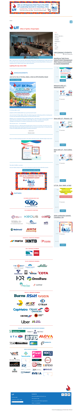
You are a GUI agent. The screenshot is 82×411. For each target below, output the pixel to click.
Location (57, 76)
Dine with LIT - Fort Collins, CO (63, 150)
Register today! (31, 132)
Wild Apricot (60, 409)
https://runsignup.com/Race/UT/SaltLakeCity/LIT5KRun (69, 196)
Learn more (31, 130)
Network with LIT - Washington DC (60, 86)
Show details (63, 99)
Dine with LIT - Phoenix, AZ (63, 118)
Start (58, 221)
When (58, 67)
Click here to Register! (15, 79)
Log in (71, 22)
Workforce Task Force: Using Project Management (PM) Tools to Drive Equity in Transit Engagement (63, 60)
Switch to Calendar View (68, 54)
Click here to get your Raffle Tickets (31, 170)
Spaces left (57, 141)
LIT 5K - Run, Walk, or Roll (62, 185)
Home (11, 20)
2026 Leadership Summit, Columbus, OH (62, 216)
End (58, 227)
